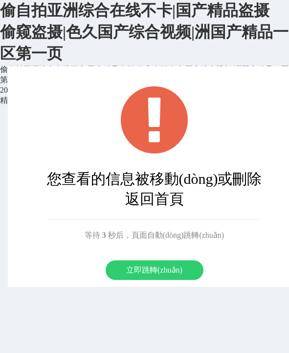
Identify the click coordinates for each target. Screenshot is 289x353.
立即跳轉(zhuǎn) (154, 270)
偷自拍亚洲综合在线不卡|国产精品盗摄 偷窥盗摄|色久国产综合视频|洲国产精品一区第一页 (144, 31)
